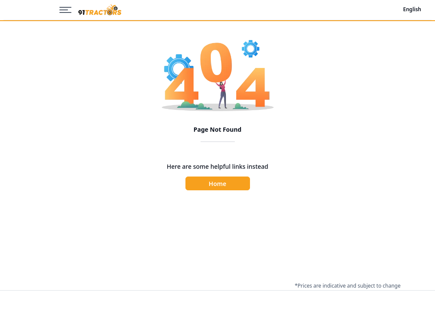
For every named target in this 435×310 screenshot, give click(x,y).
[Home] (99, 10)
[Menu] (68, 10)
